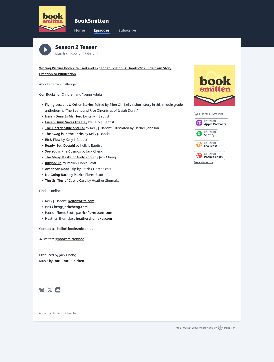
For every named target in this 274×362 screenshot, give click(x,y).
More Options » (203, 162)
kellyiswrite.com (81, 201)
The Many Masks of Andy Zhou (69, 157)
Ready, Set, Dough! (60, 145)
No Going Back (57, 174)
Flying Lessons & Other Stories (69, 104)
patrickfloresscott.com (94, 212)
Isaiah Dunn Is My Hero (63, 116)
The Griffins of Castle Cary (66, 180)
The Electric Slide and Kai (65, 128)
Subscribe (127, 30)
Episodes (102, 30)
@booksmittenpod (69, 239)
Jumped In (53, 163)
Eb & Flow (53, 139)
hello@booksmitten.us (75, 228)
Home (79, 30)
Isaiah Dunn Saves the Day (66, 122)
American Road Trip (60, 169)
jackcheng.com (76, 207)
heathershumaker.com (94, 218)
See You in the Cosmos (63, 151)
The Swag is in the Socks (64, 134)
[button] (45, 49)
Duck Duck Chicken (68, 261)
